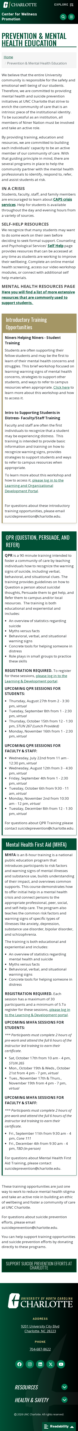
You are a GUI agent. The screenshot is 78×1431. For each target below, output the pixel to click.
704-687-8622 (40, 1349)
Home (8, 57)
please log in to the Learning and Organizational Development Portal (34, 485)
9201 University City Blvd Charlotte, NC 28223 (40, 1328)
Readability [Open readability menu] (56, 1426)
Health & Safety (31, 1400)
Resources (26, 1387)
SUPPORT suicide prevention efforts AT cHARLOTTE (39, 1265)
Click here (61, 387)
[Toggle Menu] (71, 17)
